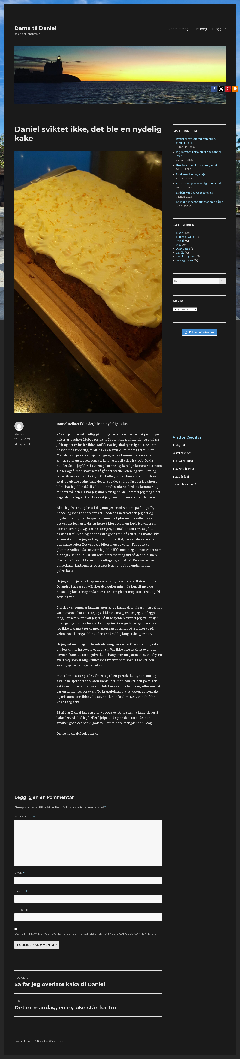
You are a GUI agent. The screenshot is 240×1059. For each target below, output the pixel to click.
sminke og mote (186, 256)
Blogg (216, 29)
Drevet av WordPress (50, 1041)
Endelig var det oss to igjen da (194, 192)
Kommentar (24, 816)
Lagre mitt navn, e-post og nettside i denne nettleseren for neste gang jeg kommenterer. (85, 933)
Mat (178, 244)
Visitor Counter (187, 437)
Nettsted (21, 909)
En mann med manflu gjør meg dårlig (199, 202)
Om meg (200, 29)
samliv (180, 252)
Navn (19, 873)
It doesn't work (185, 236)
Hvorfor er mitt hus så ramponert (196, 165)
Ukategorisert (184, 260)
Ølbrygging (183, 248)
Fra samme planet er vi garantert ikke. (200, 183)
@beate (19, 433)
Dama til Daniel (35, 28)
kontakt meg (178, 29)
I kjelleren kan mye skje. (191, 174)
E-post (20, 891)
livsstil (26, 444)
